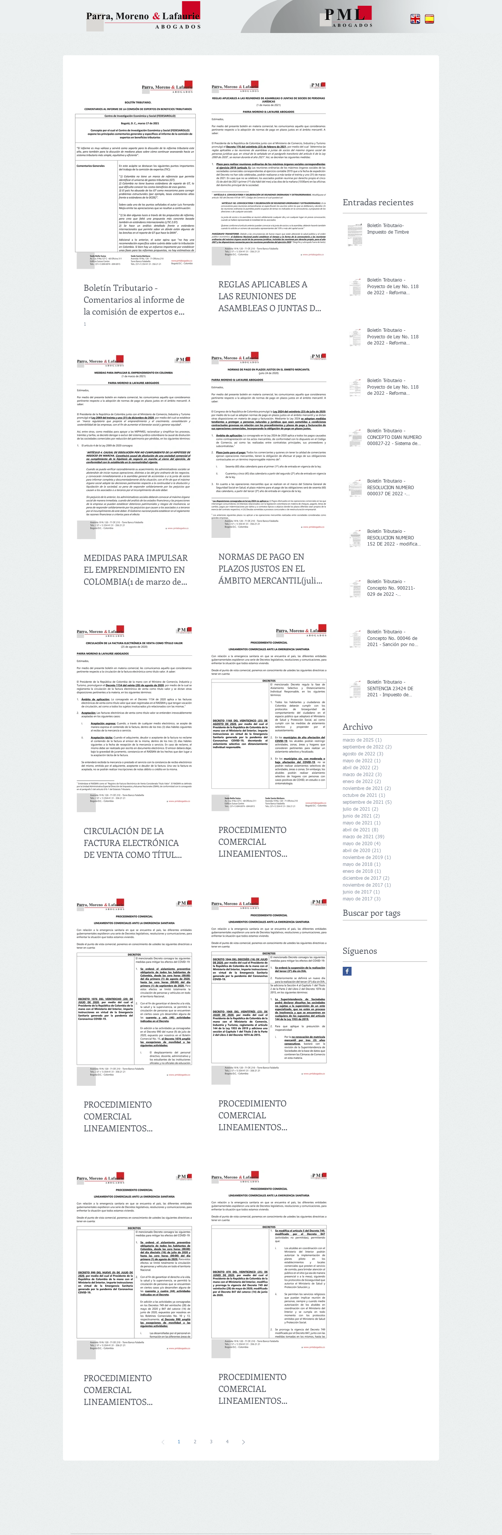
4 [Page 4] (227, 1442)
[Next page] (243, 1442)
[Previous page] (163, 1442)
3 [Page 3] (211, 1442)
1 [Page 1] (179, 1442)
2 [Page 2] (195, 1442)
